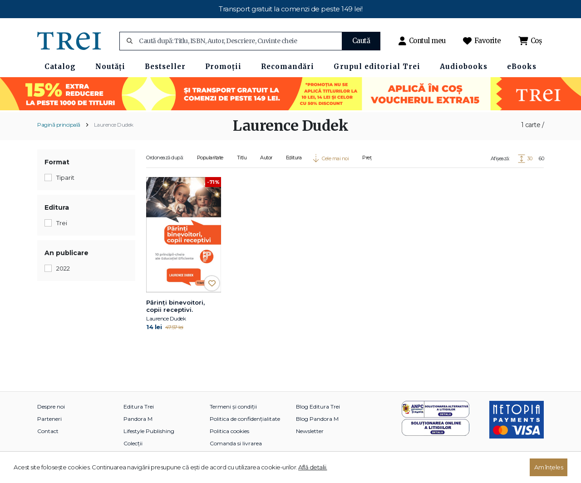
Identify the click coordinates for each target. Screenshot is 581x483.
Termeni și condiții (233, 406)
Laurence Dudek (113, 124)
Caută (361, 40)
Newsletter (310, 431)
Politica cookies (229, 431)
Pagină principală (58, 124)
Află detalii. (312, 467)
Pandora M (138, 418)
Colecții (133, 443)
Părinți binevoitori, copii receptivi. (175, 306)
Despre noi (51, 406)
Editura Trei (138, 406)
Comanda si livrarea (236, 443)
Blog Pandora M (317, 418)
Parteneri (49, 418)
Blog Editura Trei (318, 406)
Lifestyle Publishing (148, 431)
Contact (48, 431)
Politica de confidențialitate (245, 418)
